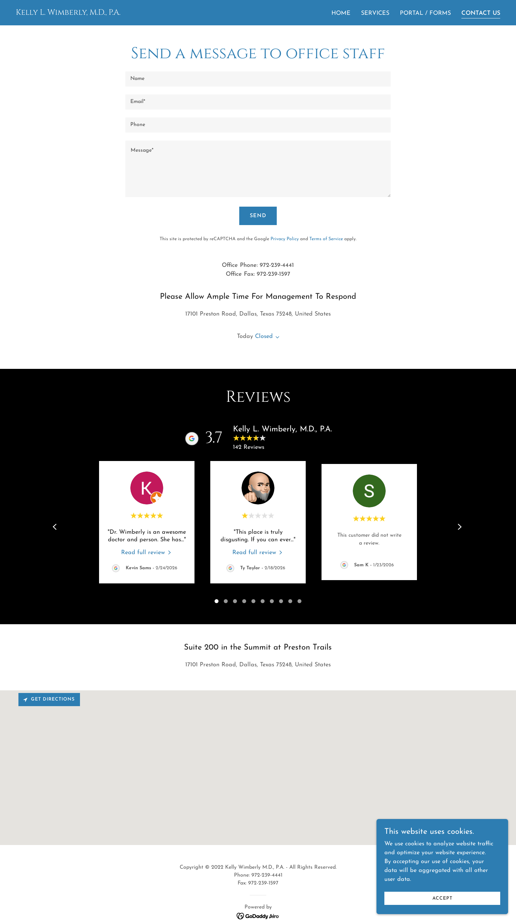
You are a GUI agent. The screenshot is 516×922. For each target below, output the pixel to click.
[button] (276, 337)
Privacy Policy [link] (285, 239)
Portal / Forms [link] (425, 13)
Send (258, 215)
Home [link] (340, 13)
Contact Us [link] (480, 13)
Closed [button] (264, 336)
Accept (442, 898)
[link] (68, 13)
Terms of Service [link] (326, 239)
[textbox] (257, 79)
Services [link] (375, 13)
